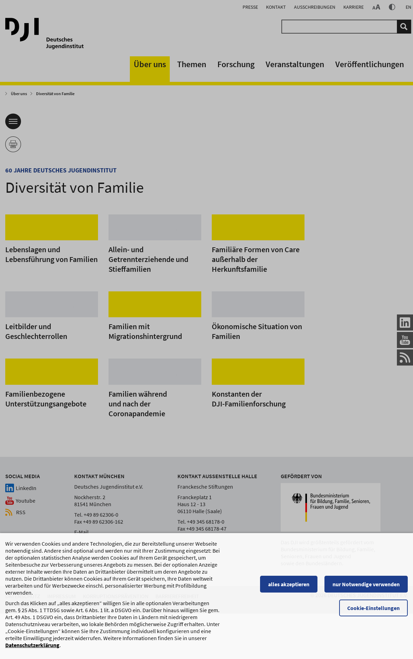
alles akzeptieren (288, 584)
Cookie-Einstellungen (373, 608)
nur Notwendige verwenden (366, 584)
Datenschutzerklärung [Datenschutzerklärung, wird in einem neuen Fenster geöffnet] (32, 645)
